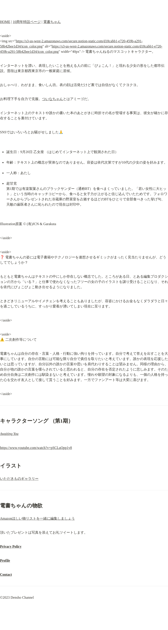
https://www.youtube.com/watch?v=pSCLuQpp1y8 (36, 448)
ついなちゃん (52, 99)
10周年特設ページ (27, 22)
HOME (5, 22)
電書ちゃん (52, 22)
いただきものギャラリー (19, 478)
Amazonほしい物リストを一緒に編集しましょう (37, 518)
